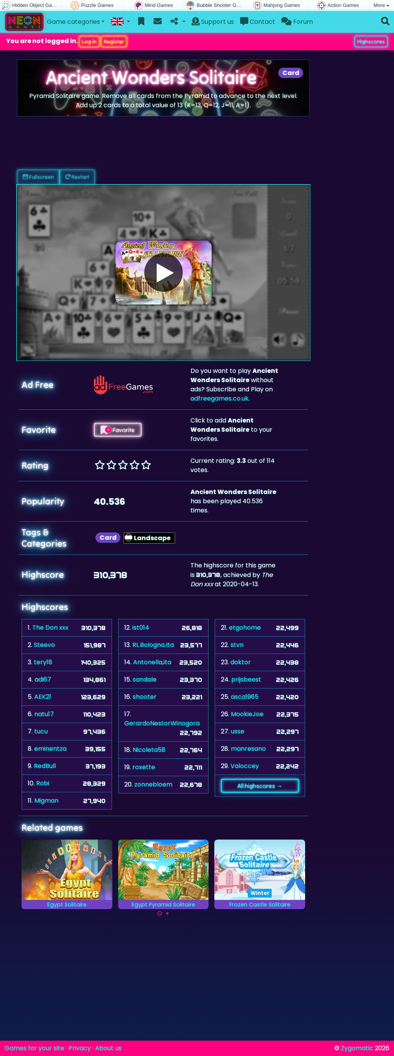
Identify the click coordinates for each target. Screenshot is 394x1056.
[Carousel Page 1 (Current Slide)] (159, 913)
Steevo (44, 644)
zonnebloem (153, 784)
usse (237, 731)
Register (114, 41)
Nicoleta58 (149, 749)
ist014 (140, 627)
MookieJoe (247, 714)
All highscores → (259, 786)
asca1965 (245, 696)
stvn (237, 644)
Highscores (371, 41)
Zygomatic (357, 1048)
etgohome (245, 627)
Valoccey (244, 766)
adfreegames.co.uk (219, 398)
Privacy (79, 1048)
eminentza (50, 748)
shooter (145, 696)
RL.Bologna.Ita (153, 644)
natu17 (44, 714)
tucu (41, 731)
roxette (143, 767)
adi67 (43, 679)
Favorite (118, 430)
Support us (213, 21)
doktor (240, 662)
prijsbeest (246, 679)
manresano (248, 748)
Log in (89, 41)
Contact (257, 21)
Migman (46, 800)
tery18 (43, 662)
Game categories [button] (73, 21)
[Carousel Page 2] (167, 913)
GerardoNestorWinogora (162, 723)
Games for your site (34, 1048)
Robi (42, 783)
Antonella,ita (152, 662)
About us (108, 1048)
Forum (297, 21)
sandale (145, 679)
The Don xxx (50, 627)
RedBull (45, 766)
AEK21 (42, 696)
